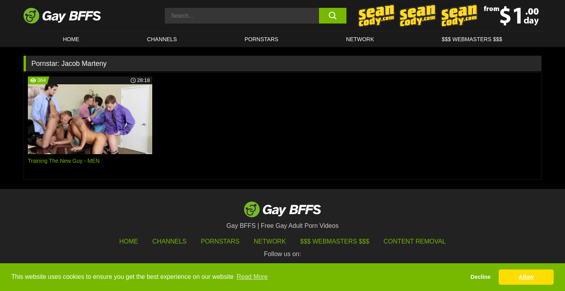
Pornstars (220, 241)
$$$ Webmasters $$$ (472, 39)
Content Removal (415, 241)
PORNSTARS (261, 39)
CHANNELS (162, 39)
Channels (169, 241)
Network (360, 39)
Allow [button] (526, 277)
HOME (71, 39)
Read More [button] (252, 276)
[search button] (332, 16)
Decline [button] (480, 277)
